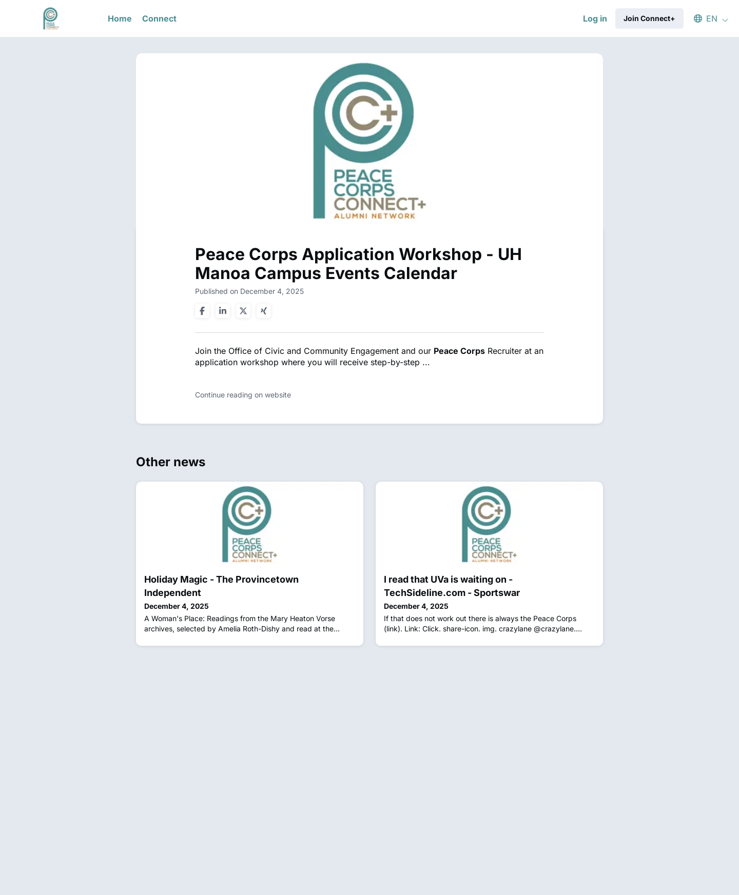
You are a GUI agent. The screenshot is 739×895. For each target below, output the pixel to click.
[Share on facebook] (202, 311)
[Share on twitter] (243, 311)
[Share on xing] (264, 311)
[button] (706, 18)
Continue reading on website (243, 394)
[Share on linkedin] (223, 311)
